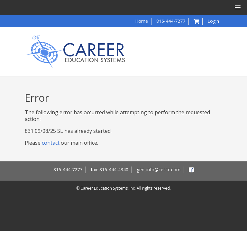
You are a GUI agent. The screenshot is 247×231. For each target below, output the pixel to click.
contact (50, 142)
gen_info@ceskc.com (158, 170)
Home (141, 21)
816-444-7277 (170, 21)
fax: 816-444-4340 (109, 170)
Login (213, 21)
